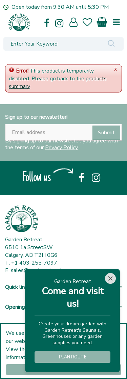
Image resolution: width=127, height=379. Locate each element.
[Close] (110, 278)
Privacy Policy (61, 147)
